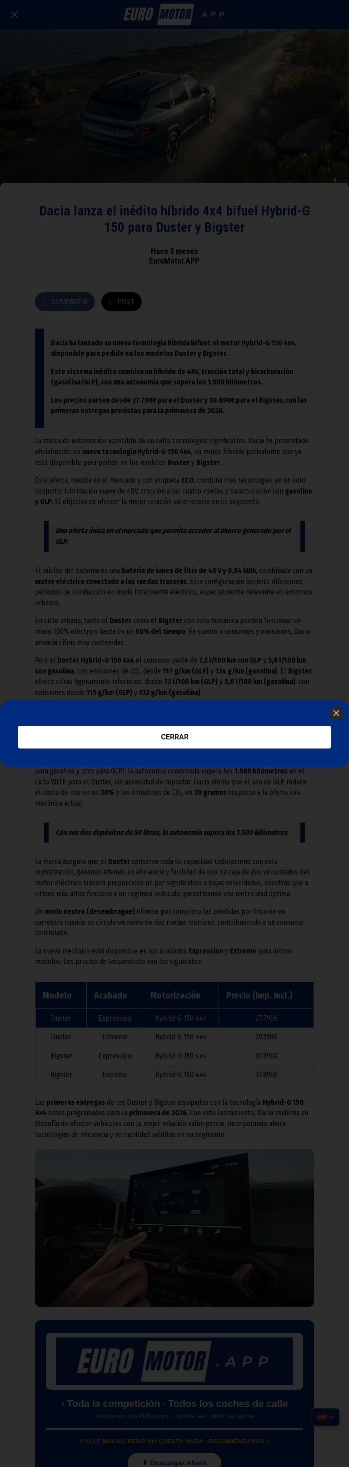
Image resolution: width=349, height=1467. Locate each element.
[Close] (336, 713)
